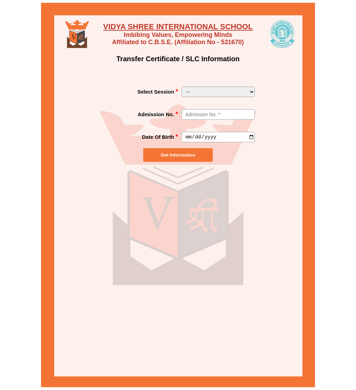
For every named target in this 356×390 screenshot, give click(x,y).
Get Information (178, 155)
